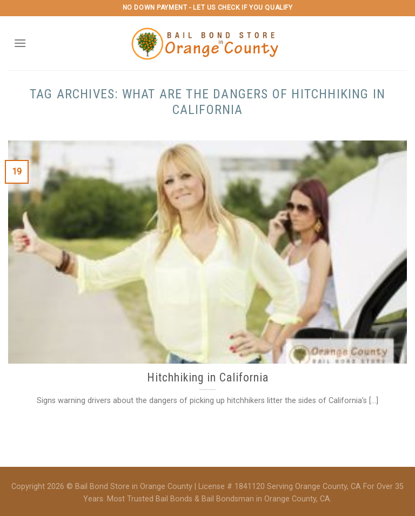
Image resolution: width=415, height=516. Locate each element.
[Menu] (20, 43)
